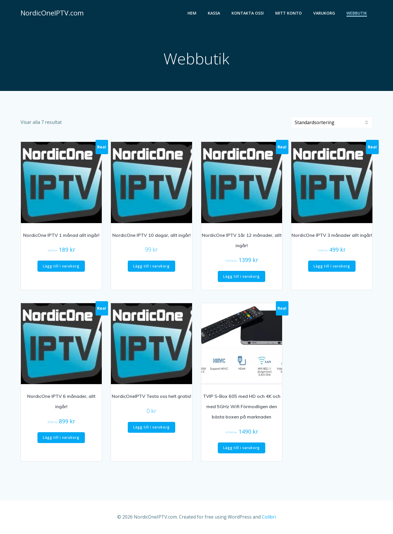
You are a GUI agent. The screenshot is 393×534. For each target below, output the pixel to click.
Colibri (269, 517)
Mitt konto (288, 13)
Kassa (214, 13)
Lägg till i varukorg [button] (61, 266)
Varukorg (324, 13)
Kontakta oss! (248, 13)
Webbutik (356, 13)
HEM (191, 13)
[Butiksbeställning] (332, 122)
